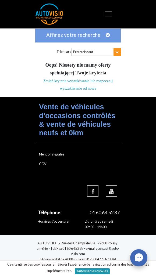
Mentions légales (51, 154)
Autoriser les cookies (92, 271)
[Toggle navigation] (109, 14)
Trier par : (63, 52)
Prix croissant (83, 52)
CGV (43, 164)
